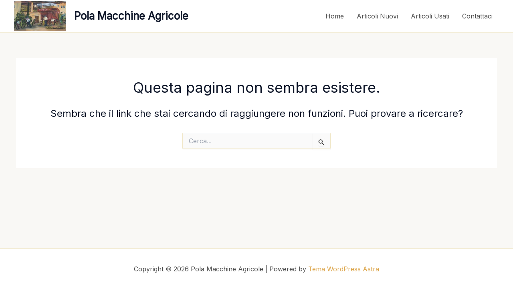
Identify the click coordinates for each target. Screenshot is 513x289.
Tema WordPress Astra (343, 269)
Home (334, 16)
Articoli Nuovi (377, 16)
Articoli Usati (430, 16)
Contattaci (477, 16)
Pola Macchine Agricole (131, 16)
